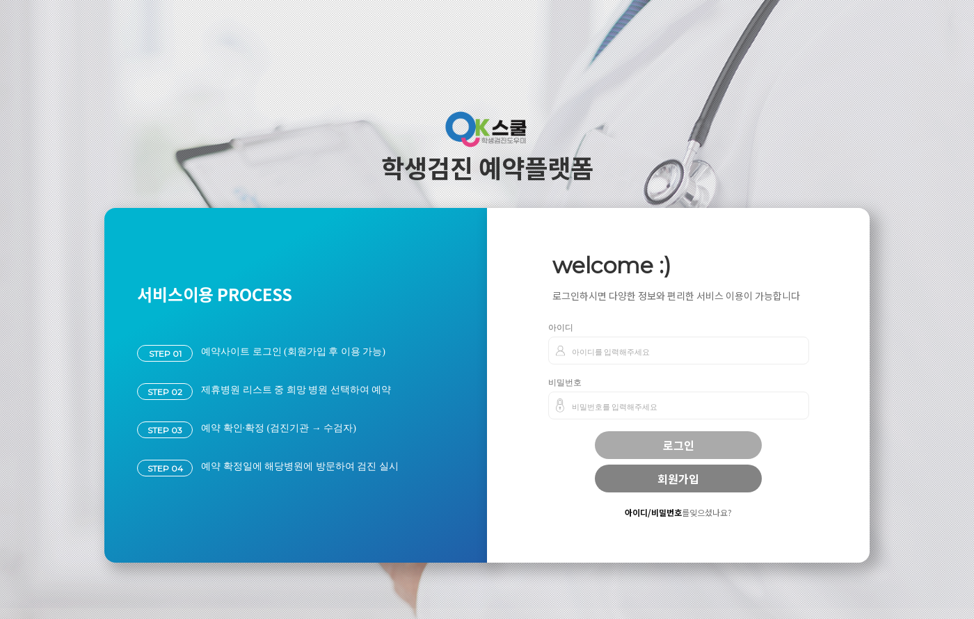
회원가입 (678, 478)
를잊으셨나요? (678, 512)
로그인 (678, 445)
